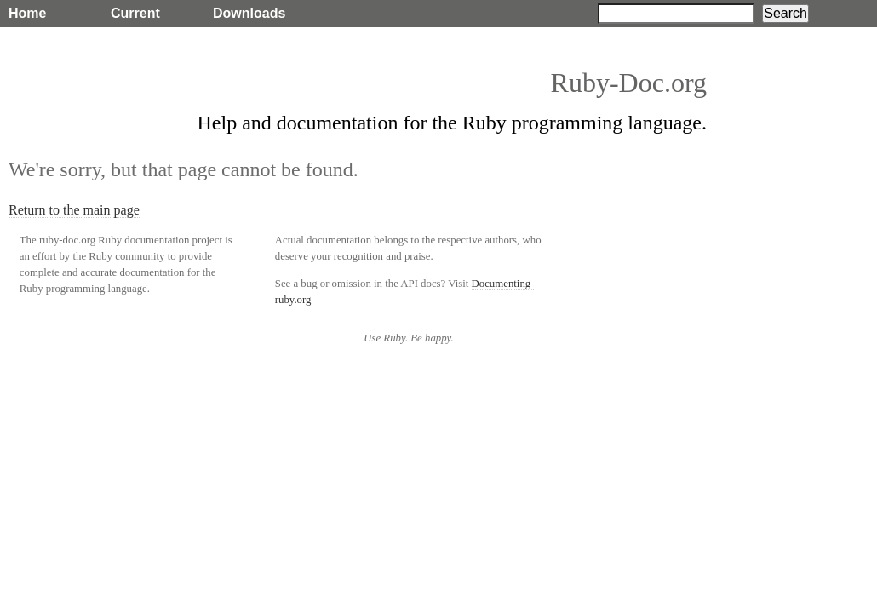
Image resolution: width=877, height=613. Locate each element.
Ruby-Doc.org (629, 82)
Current (135, 13)
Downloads (249, 13)
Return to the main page (74, 210)
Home (27, 13)
